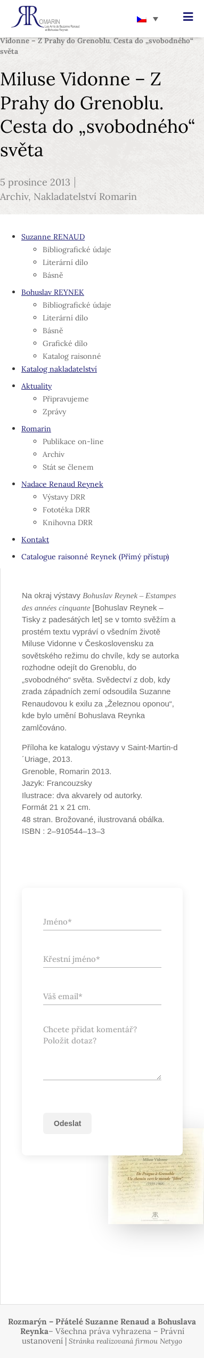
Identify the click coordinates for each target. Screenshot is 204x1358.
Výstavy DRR (64, 497)
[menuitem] (148, 19)
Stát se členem (68, 467)
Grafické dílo (65, 343)
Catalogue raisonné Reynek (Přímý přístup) (95, 556)
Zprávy (54, 411)
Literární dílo (65, 262)
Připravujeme (66, 399)
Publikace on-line (73, 441)
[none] (148, 19)
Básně (53, 275)
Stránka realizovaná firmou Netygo (125, 1341)
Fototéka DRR (66, 510)
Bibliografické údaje (77, 249)
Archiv (14, 196)
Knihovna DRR (68, 522)
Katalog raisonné (72, 356)
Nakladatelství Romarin (85, 196)
